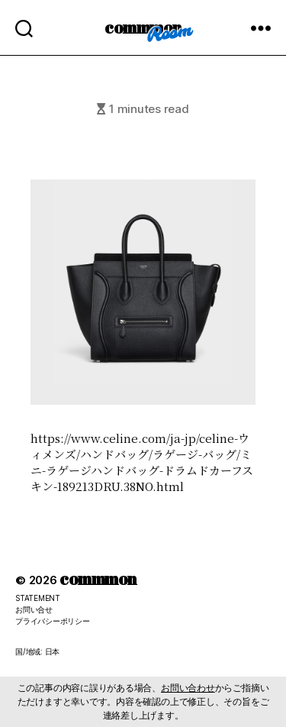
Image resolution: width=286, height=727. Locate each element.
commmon (143, 27)
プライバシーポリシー (52, 620)
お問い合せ (34, 609)
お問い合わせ (188, 687)
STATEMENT (37, 598)
